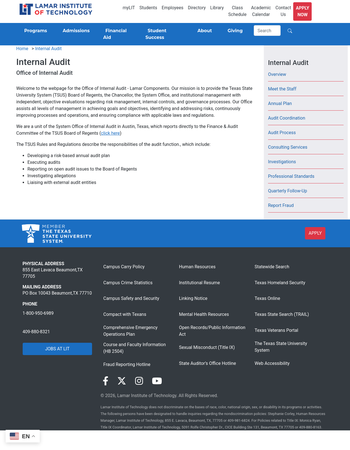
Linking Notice (193, 298)
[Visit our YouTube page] (157, 381)
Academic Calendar (261, 11)
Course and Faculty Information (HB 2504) (134, 348)
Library (217, 7)
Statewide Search (272, 266)
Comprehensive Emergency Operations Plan (130, 331)
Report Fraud (281, 205)
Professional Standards (291, 176)
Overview (277, 74)
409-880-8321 (36, 331)
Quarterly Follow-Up (287, 190)
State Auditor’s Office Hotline (207, 363)
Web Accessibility (272, 363)
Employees (173, 7)
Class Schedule (237, 11)
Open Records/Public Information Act (212, 331)
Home (22, 48)
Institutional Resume (199, 282)
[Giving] (234, 31)
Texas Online (267, 298)
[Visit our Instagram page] (139, 381)
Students (148, 7)
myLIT (129, 7)
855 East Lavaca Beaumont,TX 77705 (53, 273)
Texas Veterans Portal (276, 330)
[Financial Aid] (117, 34)
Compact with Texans (124, 314)
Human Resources (197, 266)
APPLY (315, 233)
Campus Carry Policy (124, 266)
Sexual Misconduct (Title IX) (207, 347)
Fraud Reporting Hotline (126, 364)
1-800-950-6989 (38, 313)
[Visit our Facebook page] (105, 381)
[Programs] (34, 31)
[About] (203, 31)
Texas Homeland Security (280, 282)
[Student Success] (163, 34)
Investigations (282, 161)
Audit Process (282, 132)
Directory (197, 7)
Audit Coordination (286, 118)
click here (110, 133)
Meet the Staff (282, 89)
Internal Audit (48, 48)
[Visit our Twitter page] (121, 381)
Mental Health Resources (204, 314)
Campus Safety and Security (131, 298)
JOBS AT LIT (57, 348)
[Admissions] (75, 31)
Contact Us (283, 11)
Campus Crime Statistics (127, 282)
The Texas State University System (281, 347)
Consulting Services (287, 147)
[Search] (267, 30)
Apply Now (302, 11)
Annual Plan (280, 103)
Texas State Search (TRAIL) (282, 314)
